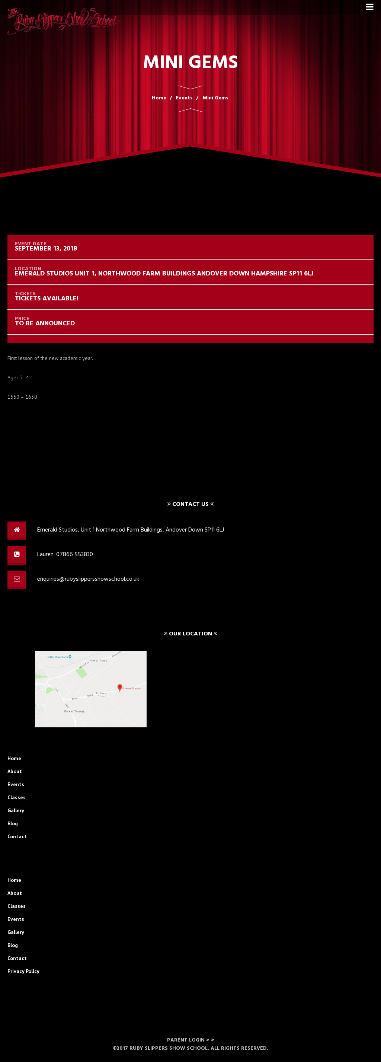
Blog (12, 823)
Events (15, 784)
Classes (16, 797)
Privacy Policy (23, 971)
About (14, 771)
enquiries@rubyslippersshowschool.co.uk (88, 579)
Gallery (15, 810)
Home (14, 758)
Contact (17, 836)
